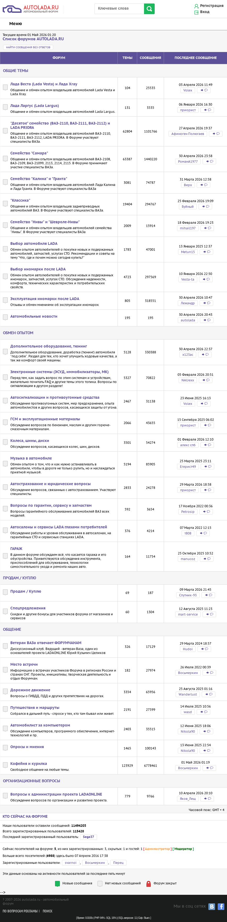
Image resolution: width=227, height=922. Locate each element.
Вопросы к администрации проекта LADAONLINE (56, 794)
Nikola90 (188, 731)
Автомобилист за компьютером (40, 725)
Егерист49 (188, 467)
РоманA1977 (188, 161)
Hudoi (188, 649)
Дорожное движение (30, 690)
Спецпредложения (27, 608)
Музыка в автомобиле (31, 458)
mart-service (188, 614)
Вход (204, 12)
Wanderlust (188, 694)
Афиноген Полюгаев (187, 134)
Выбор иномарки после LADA (38, 269)
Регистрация (212, 6)
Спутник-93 (188, 595)
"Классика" (20, 200)
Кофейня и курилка (28, 764)
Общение (12, 629)
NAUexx (188, 380)
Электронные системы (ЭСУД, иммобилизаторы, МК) (59, 372)
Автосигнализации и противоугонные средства (54, 398)
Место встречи (24, 664)
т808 (187, 533)
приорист (188, 110)
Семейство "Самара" (29, 153)
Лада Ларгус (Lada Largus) (34, 106)
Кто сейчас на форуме (25, 817)
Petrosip (188, 512)
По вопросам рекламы (20, 911)
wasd (188, 712)
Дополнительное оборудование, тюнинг (48, 346)
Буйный (188, 207)
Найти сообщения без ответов (28, 47)
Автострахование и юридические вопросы (50, 484)
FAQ (48, 382)
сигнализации (21, 386)
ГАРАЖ (16, 549)
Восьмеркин (188, 673)
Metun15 (188, 252)
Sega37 (88, 837)
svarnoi (71, 863)
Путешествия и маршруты (34, 708)
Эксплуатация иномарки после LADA (44, 299)
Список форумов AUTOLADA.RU (33, 39)
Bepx (188, 185)
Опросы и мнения (27, 747)
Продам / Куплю (19, 578)
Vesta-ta (187, 279)
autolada (188, 320)
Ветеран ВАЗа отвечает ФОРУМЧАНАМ (45, 643)
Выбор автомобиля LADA (33, 244)
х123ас (187, 355)
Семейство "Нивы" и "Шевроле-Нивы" (45, 222)
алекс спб (188, 445)
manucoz (188, 559)
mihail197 (188, 228)
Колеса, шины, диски (29, 441)
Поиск (47, 911)
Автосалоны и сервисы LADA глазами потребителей (58, 527)
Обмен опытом (18, 332)
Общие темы (15, 70)
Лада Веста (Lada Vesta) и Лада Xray (43, 84)
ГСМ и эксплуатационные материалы (45, 419)
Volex (187, 90)
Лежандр (188, 303)
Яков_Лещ (188, 799)
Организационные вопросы (31, 781)
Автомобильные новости (33, 316)
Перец (118, 863)
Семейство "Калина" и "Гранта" (38, 179)
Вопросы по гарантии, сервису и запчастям (51, 506)
